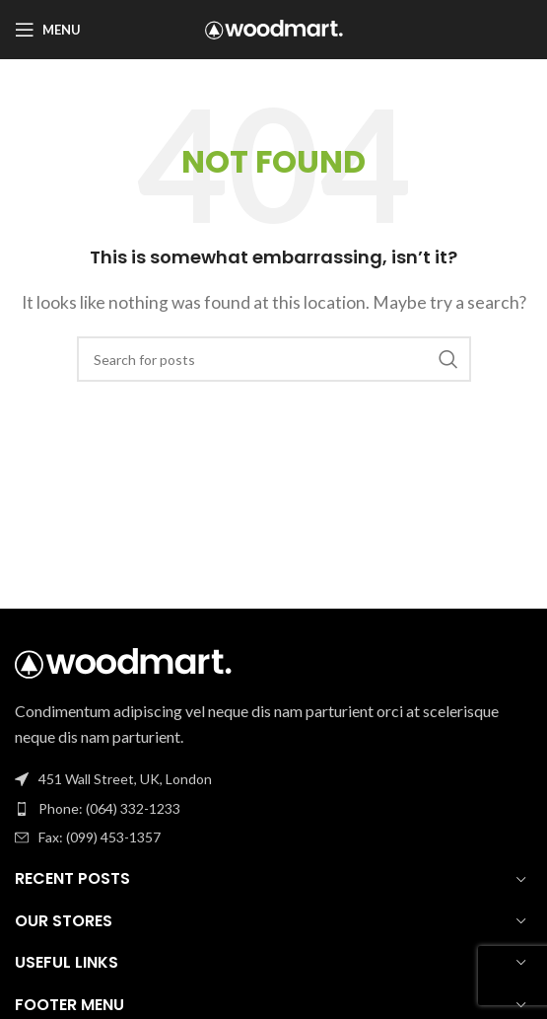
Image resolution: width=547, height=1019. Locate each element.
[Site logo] (274, 27)
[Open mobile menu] (48, 29)
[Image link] (123, 660)
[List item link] (273, 809)
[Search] (274, 359)
